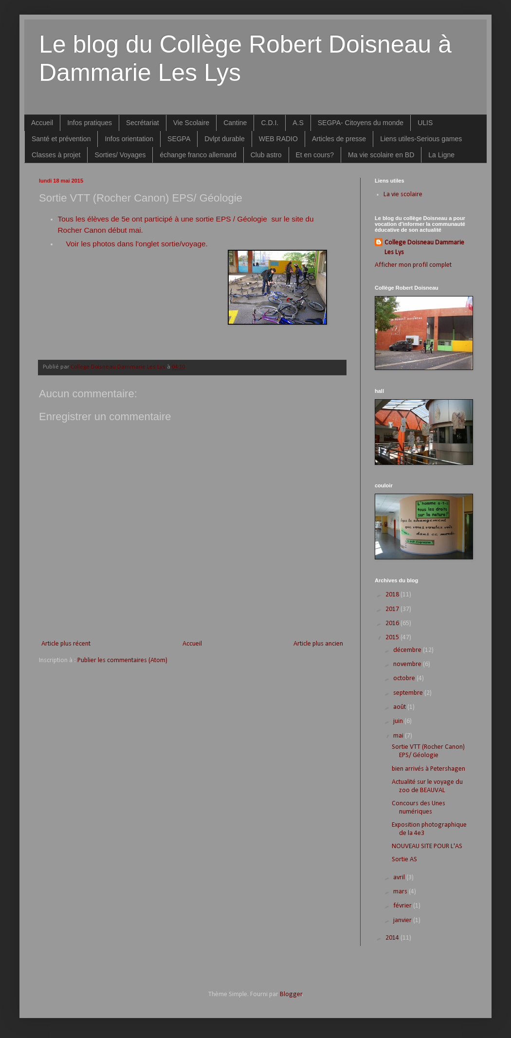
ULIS (425, 123)
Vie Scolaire (191, 123)
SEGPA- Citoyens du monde (360, 123)
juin (398, 721)
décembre (408, 650)
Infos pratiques (89, 123)
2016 (393, 623)
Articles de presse (339, 139)
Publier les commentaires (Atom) (122, 660)
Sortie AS (404, 859)
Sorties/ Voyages (120, 155)
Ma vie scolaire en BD (381, 155)
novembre (408, 664)
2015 (393, 637)
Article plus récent (66, 644)
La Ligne (441, 155)
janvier (403, 920)
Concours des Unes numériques (418, 808)
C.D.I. (269, 123)
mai (399, 736)
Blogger (291, 994)
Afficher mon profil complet (413, 265)
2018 (393, 594)
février (403, 905)
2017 (393, 609)
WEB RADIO (278, 139)
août (400, 707)
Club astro (266, 155)
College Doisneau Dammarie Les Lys (424, 247)
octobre (405, 678)
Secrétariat (142, 123)
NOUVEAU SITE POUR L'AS (427, 846)
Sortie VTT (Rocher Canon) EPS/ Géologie (428, 751)
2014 (393, 938)
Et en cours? (315, 155)
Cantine (235, 123)
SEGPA (178, 139)
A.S (298, 123)
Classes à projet (56, 155)
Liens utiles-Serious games (421, 139)
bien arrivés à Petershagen (428, 769)
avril (399, 877)
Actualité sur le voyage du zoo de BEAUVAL (427, 786)
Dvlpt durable (224, 139)
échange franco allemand (198, 155)
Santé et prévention (61, 139)
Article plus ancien (318, 644)
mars (401, 891)
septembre (408, 693)
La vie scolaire (402, 194)
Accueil (42, 123)
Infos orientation (129, 139)
